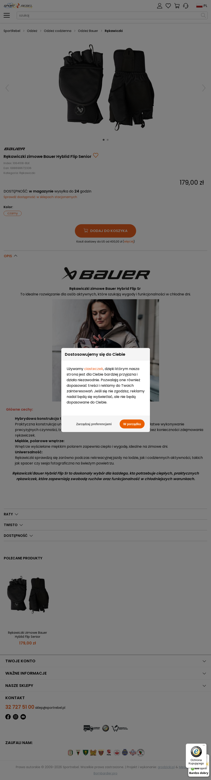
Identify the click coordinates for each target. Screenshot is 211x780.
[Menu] (204, 746)
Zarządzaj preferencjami (94, 344)
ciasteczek (93, 288)
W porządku (132, 344)
